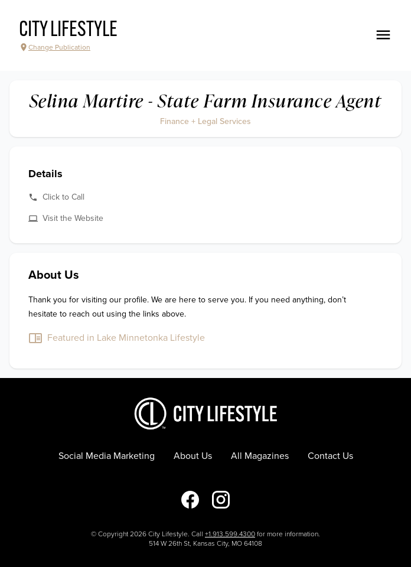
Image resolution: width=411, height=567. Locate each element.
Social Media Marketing (106, 456)
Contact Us (330, 456)
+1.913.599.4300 (230, 534)
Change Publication (54, 47)
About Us (193, 456)
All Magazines (260, 456)
